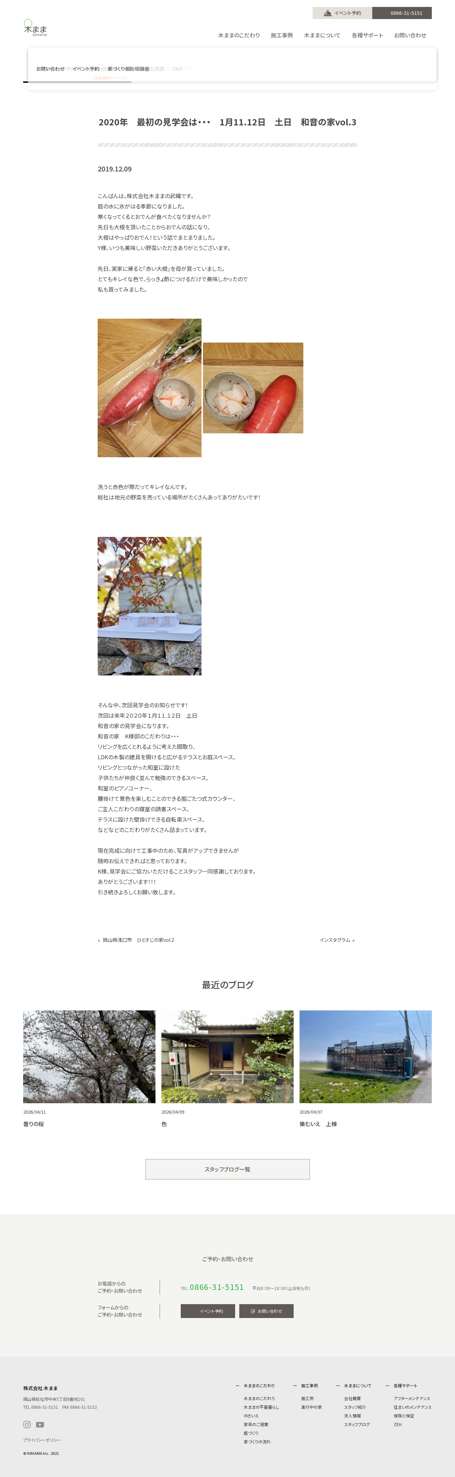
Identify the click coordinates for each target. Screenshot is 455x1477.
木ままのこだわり (259, 1398)
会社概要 (352, 1398)
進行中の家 (311, 1407)
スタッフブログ (357, 1424)
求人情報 (352, 1415)
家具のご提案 (256, 1424)
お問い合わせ (270, 1311)
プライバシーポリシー (42, 1440)
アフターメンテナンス (412, 1398)
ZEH (398, 1424)
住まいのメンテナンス (413, 1407)
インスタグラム (335, 940)
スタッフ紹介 (355, 1407)
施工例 (307, 1398)
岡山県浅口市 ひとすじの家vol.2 (138, 940)
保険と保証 (404, 1415)
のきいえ (251, 1415)
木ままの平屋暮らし (261, 1407)
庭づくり (251, 1433)
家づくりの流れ (257, 1441)
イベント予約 (347, 12)
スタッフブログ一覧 (228, 1169)
